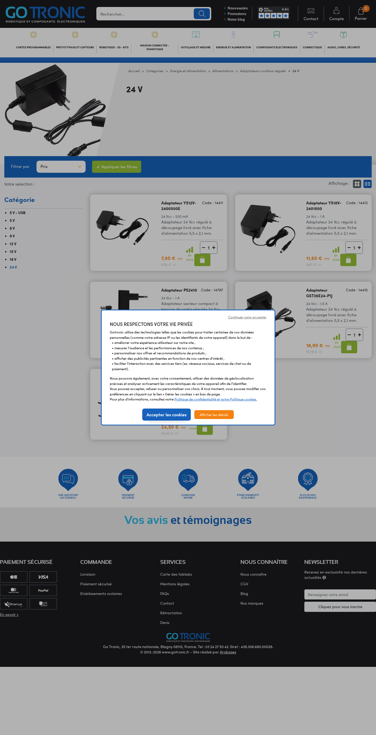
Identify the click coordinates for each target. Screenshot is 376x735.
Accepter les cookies (167, 414)
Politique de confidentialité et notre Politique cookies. (215, 399)
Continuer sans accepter (247, 316)
